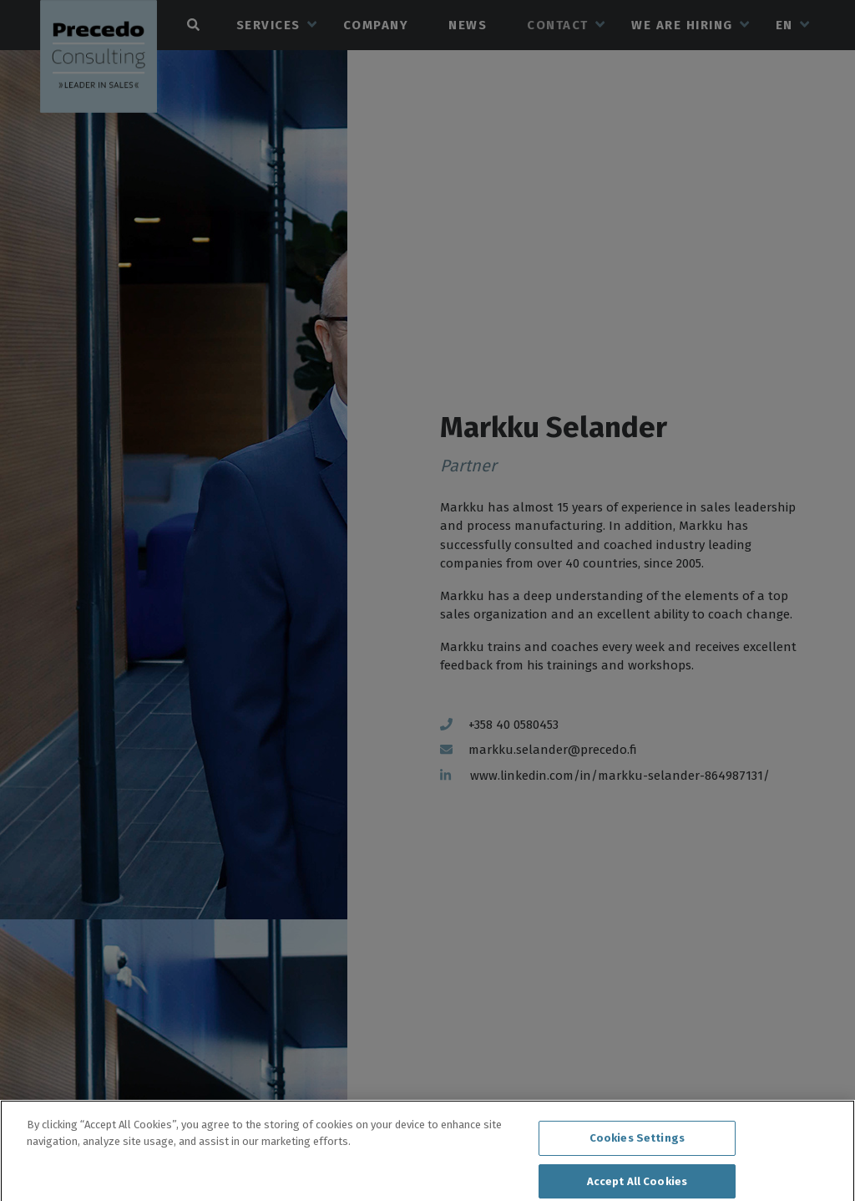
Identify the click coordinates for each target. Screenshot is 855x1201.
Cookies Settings (637, 1143)
